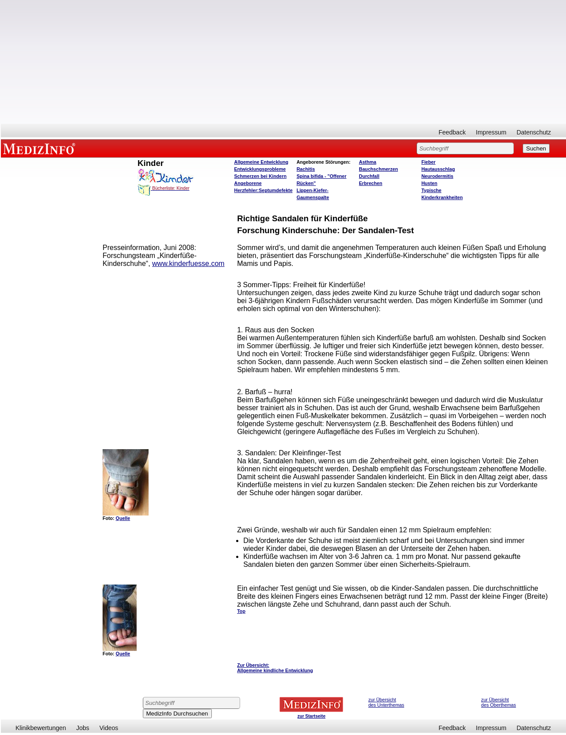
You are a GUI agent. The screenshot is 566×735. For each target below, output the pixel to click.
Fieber (428, 162)
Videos (109, 727)
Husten (429, 183)
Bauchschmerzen (378, 169)
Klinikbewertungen (40, 727)
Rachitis (306, 169)
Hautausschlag (438, 169)
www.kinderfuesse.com (188, 263)
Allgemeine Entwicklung (261, 162)
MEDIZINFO (40, 148)
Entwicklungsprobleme (260, 169)
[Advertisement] (283, 62)
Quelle (123, 518)
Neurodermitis (437, 176)
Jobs (82, 727)
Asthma (367, 162)
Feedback (452, 132)
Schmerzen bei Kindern (260, 176)
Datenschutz (533, 132)
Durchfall (369, 176)
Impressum (491, 132)
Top (241, 611)
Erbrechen (370, 183)
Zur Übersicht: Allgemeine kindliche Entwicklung (275, 667)
